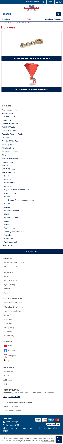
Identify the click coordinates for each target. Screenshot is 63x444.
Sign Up (50, 2)
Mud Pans (8, 214)
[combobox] (34, 14)
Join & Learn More (10, 407)
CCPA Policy (8, 332)
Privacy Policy (8, 327)
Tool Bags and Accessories (14, 231)
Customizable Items (10, 124)
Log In (43, 2)
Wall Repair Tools (11, 242)
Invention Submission (12, 311)
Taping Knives (9, 228)
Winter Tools (7, 245)
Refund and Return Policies (49, 428)
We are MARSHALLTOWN (13, 262)
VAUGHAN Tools (8, 169)
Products (6, 19)
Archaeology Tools (9, 110)
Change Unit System (11, 397)
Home (4, 23)
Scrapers (8, 224)
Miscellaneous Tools (10, 151)
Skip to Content (32, 2)
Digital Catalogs (9, 285)
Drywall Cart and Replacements (16, 190)
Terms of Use (8, 315)
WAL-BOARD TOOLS (18, 23)
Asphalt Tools (7, 113)
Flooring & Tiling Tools (10, 141)
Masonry (7, 207)
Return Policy (8, 323)
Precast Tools (7, 162)
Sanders (7, 221)
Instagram (10, 356)
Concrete (8, 186)
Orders (6, 376)
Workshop (7, 293)
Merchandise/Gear (9, 148)
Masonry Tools (8, 144)
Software (6, 165)
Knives (7, 204)
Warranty (7, 289)
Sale (29, 19)
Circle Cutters (9, 183)
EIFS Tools (6, 138)
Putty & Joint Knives (12, 218)
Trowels (7, 235)
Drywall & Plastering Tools (12, 134)
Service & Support (53, 19)
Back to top (31, 251)
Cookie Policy (8, 336)
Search (7, 14)
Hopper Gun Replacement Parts (21, 200)
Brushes (7, 179)
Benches (7, 176)
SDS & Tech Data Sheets (13, 307)
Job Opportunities (10, 266)
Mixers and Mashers (12, 211)
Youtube (9, 346)
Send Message (10, 422)
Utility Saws (9, 238)
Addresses (7, 380)
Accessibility (8, 319)
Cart (5, 384)
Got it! (58, 439)
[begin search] (58, 14)
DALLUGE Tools (8, 127)
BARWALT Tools (8, 117)
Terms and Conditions (12, 411)
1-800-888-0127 (11, 425)
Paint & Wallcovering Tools (12, 158)
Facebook (10, 350)
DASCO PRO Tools (9, 131)
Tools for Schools (10, 280)
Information (8, 372)
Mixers (4, 155)
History (6, 276)
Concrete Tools (8, 120)
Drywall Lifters (10, 193)
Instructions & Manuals (12, 303)
